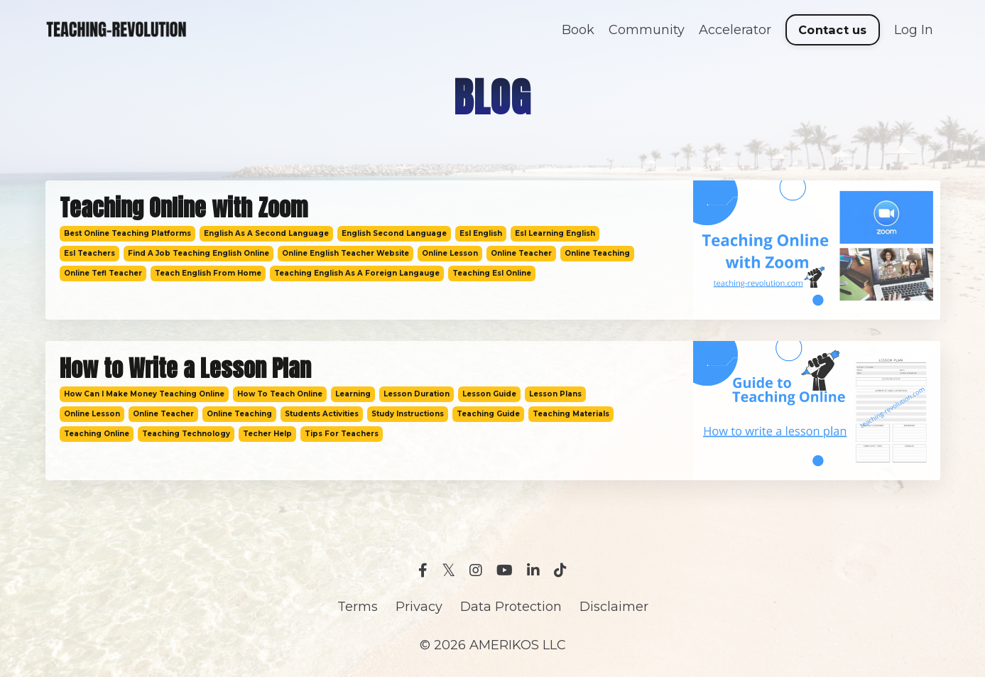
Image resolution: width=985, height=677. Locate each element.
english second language (394, 233)
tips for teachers (342, 433)
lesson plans (555, 394)
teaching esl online (491, 273)
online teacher (521, 253)
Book (578, 30)
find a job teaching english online (198, 253)
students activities (322, 413)
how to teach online (279, 394)
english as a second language (266, 233)
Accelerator (735, 30)
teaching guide (488, 413)
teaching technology (186, 433)
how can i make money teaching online (144, 394)
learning (353, 394)
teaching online (96, 433)
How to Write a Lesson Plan (185, 368)
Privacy (419, 606)
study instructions (407, 413)
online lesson (450, 253)
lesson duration (416, 394)
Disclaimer (613, 606)
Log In (913, 30)
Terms (357, 606)
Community (647, 30)
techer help (267, 433)
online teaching (597, 253)
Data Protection (511, 606)
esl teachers (89, 253)
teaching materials (571, 413)
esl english (480, 233)
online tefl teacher (103, 273)
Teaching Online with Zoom (184, 208)
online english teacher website (345, 253)
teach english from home (208, 273)
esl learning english (555, 233)
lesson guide (489, 394)
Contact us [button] (832, 30)
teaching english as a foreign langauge (357, 273)
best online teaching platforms (127, 233)
